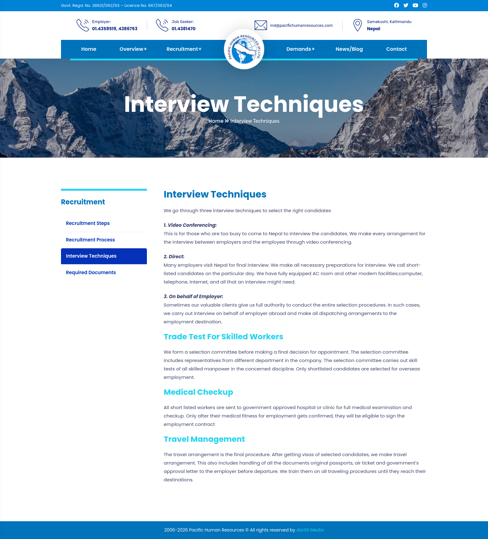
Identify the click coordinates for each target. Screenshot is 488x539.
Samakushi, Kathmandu (389, 21)
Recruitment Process (90, 239)
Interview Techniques (91, 256)
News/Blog (349, 49)
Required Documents (91, 272)
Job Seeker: (182, 21)
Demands (299, 49)
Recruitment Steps (88, 223)
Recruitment (182, 49)
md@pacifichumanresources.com (301, 25)
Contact (396, 49)
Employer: (101, 21)
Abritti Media (310, 530)
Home (88, 49)
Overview (131, 49)
